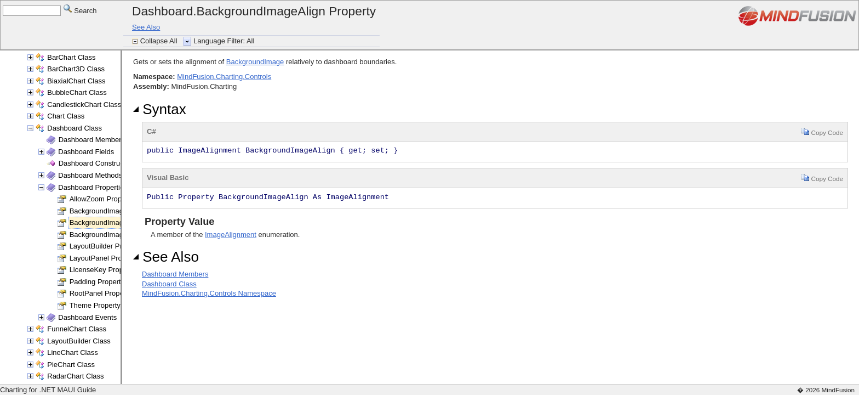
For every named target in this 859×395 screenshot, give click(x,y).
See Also (146, 27)
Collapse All (160, 41)
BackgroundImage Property (113, 211)
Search (80, 10)
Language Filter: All (223, 41)
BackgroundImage (255, 62)
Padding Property (97, 282)
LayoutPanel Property (104, 258)
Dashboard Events (87, 317)
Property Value (178, 221)
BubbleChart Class (76, 92)
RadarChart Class (75, 376)
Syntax (159, 109)
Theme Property (95, 305)
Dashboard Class (74, 128)
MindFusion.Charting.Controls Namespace (209, 293)
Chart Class (65, 116)
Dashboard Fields (86, 152)
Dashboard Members (92, 140)
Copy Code (822, 131)
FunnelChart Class (76, 329)
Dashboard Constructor (95, 163)
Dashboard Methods (90, 175)
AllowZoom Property (102, 199)
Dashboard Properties (92, 187)
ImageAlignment (230, 234)
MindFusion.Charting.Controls (224, 76)
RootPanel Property (100, 293)
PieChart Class (71, 364)
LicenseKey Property (102, 270)
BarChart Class (71, 57)
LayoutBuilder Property (106, 246)
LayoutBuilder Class (79, 341)
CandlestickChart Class (84, 104)
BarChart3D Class (76, 69)
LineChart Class (72, 352)
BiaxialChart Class (76, 81)
